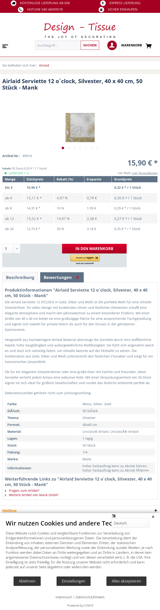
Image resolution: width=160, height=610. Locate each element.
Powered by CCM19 (80, 605)
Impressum (64, 597)
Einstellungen (73, 581)
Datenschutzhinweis (90, 597)
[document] (80, 547)
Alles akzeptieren (126, 581)
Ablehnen (27, 581)
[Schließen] (153, 516)
